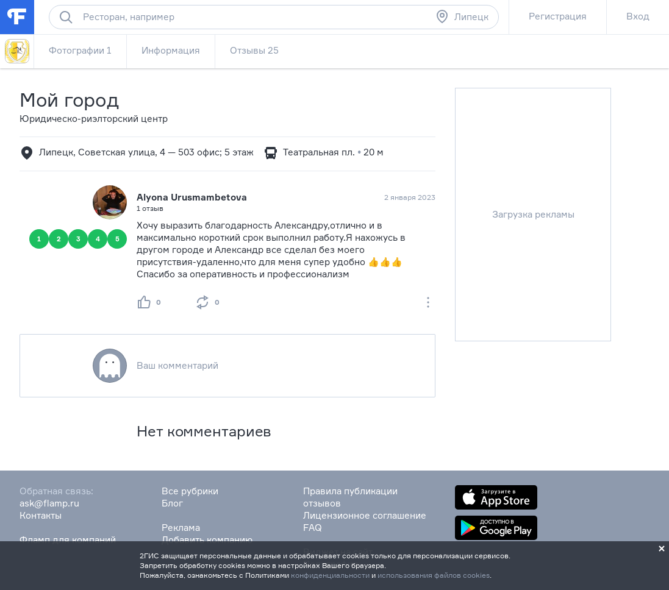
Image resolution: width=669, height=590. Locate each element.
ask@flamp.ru (49, 503)
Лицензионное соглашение (364, 515)
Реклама (181, 527)
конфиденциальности (330, 575)
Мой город (69, 99)
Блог (172, 503)
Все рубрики (190, 491)
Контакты (41, 515)
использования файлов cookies (433, 575)
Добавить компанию (207, 540)
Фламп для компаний (68, 540)
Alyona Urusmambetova (192, 197)
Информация (170, 50)
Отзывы (254, 50)
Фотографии (80, 50)
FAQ (312, 527)
